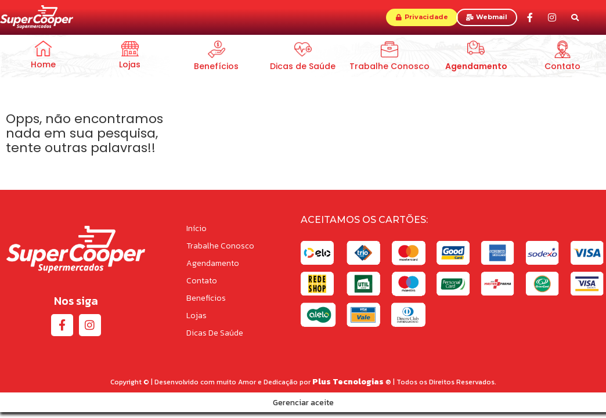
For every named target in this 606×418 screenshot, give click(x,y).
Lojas (129, 64)
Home (43, 64)
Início (196, 228)
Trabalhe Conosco (389, 66)
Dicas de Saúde (303, 66)
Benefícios (216, 66)
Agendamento (212, 263)
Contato (562, 66)
